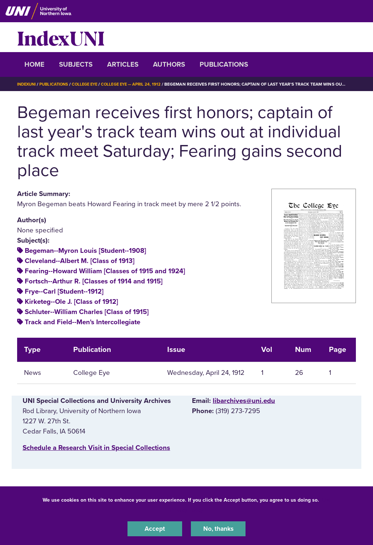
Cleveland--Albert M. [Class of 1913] (79, 261)
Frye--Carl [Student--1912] (64, 291)
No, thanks (218, 528)
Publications (224, 64)
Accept (154, 528)
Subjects (76, 64)
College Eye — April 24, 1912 (138, 84)
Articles (122, 64)
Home (34, 64)
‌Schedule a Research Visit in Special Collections (96, 448)
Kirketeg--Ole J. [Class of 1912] (71, 302)
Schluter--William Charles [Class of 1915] (87, 312)
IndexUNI (61, 37)
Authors (169, 64)
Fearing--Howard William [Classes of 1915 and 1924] (105, 271)
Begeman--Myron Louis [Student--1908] (85, 251)
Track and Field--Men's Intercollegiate (82, 322)
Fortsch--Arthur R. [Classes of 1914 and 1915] (93, 281)
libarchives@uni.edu (244, 401)
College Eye (90, 84)
